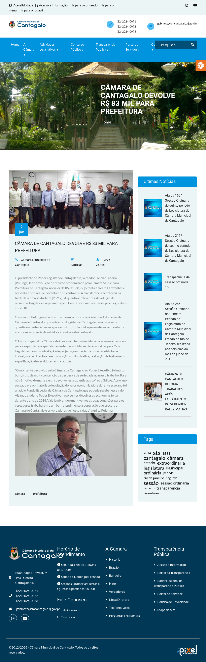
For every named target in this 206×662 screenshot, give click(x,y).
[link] (201, 65)
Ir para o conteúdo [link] (85, 5)
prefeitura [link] (40, 493)
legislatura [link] (154, 467)
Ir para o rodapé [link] (32, 10)
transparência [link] (168, 488)
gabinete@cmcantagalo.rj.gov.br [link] (177, 23)
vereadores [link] (151, 493)
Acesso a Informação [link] (53, 5)
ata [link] (157, 452)
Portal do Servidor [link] (133, 46)
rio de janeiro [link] (154, 478)
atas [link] (166, 452)
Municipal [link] (174, 467)
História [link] (112, 559)
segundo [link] (171, 478)
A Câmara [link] (28, 49)
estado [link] (149, 463)
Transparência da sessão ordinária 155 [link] (177, 282)
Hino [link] (110, 583)
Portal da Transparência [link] (172, 572)
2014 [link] (147, 453)
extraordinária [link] (171, 462)
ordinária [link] (152, 472)
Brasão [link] (112, 567)
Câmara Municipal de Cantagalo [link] (52, 647)
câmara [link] (20, 493)
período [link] (168, 473)
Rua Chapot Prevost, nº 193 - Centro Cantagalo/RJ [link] (28, 577)
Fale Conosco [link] (68, 610)
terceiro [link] (149, 488)
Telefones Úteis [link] (117, 607)
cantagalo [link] (154, 457)
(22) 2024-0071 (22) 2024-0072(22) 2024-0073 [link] (126, 26)
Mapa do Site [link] (164, 610)
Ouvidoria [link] (66, 617)
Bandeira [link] (113, 575)
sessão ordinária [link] (175, 482)
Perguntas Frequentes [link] (122, 615)
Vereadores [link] (115, 591)
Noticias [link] (76, 264)
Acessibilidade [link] (21, 5)
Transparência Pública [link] (105, 46)
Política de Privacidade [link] (171, 602)
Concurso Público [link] (77, 46)
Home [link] (15, 44)
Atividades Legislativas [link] (49, 46)
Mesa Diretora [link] (117, 599)
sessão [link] (151, 483)
